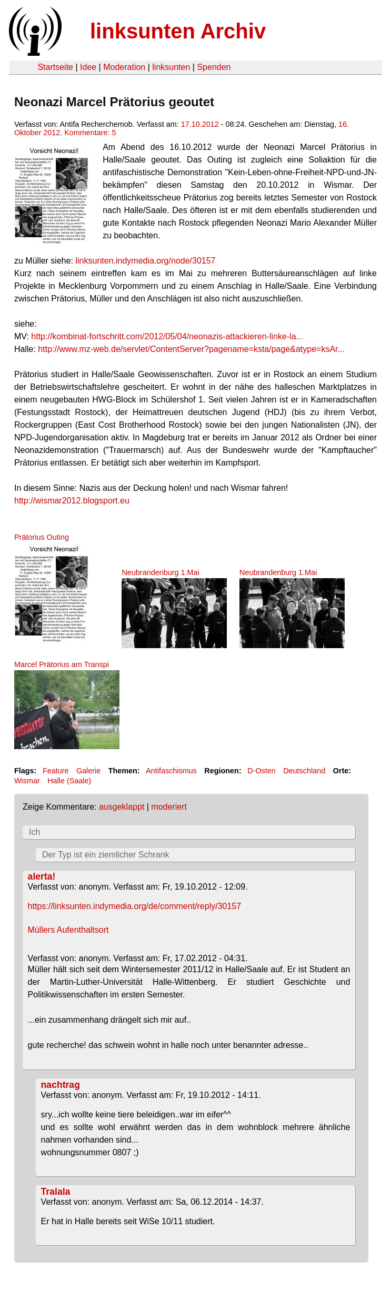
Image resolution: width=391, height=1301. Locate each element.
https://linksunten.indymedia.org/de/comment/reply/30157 (135, 906)
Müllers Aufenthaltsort (68, 929)
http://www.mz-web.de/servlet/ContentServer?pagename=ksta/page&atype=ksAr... (191, 349)
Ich (34, 832)
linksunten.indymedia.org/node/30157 (146, 260)
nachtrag (60, 1085)
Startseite (55, 67)
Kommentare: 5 (90, 132)
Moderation (124, 67)
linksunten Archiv (178, 31)
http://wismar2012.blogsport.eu (71, 500)
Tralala (56, 1191)
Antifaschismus (171, 771)
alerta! (42, 876)
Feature (56, 771)
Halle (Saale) (69, 780)
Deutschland (304, 771)
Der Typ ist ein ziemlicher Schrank (105, 854)
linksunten (171, 67)
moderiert (169, 806)
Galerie (88, 771)
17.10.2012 (200, 124)
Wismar (27, 780)
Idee (88, 67)
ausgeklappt (121, 806)
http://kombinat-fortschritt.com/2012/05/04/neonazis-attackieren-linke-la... (167, 336)
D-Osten (261, 771)
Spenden (213, 67)
